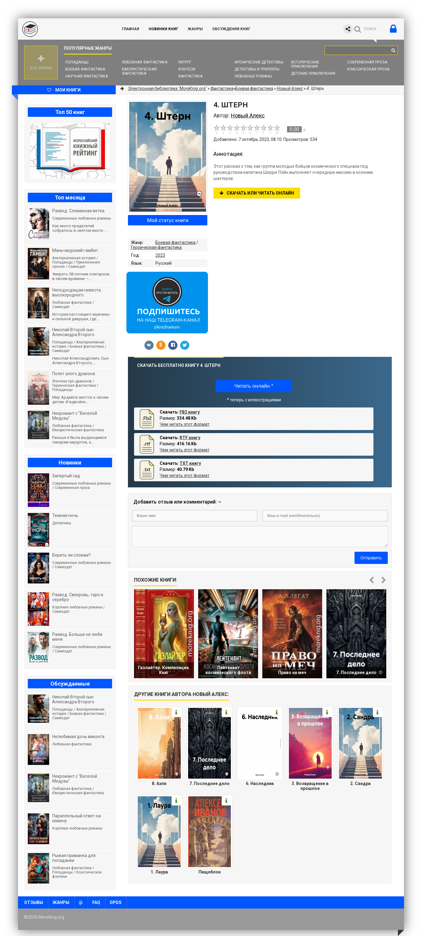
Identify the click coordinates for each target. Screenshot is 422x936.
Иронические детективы (259, 62)
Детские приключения (313, 73)
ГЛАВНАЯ (130, 29)
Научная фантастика (86, 76)
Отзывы (33, 902)
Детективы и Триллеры (257, 69)
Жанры (195, 29)
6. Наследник (260, 783)
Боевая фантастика (85, 69)
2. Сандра (360, 783)
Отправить (371, 557)
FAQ (96, 902)
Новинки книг (163, 29)
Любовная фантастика (144, 62)
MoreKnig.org (64, 29)
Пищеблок (209, 872)
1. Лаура (159, 872)
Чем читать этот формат (184, 424)
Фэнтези (186, 69)
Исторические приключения (305, 64)
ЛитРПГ (184, 62)
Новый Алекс (290, 88)
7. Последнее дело (209, 783)
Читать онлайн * (253, 386)
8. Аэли (159, 783)
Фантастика (190, 76)
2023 (160, 255)
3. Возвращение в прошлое (310, 786)
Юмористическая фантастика (139, 71)
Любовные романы (253, 76)
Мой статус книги (167, 220)
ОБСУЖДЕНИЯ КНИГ (231, 29)
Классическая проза (368, 69)
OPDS (116, 902)
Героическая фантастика (156, 247)
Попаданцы (77, 62)
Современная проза (367, 62)
